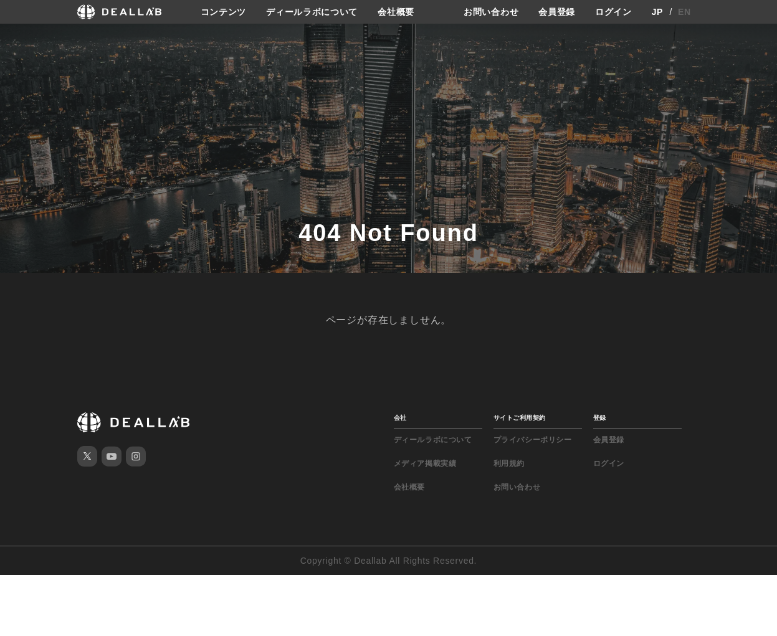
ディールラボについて (312, 12)
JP (658, 12)
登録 (599, 417)
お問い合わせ (491, 12)
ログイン (613, 12)
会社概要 (396, 12)
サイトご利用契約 (519, 417)
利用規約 (509, 463)
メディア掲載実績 (425, 463)
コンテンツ (224, 12)
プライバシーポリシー (532, 439)
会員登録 (556, 12)
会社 (400, 417)
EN (684, 12)
